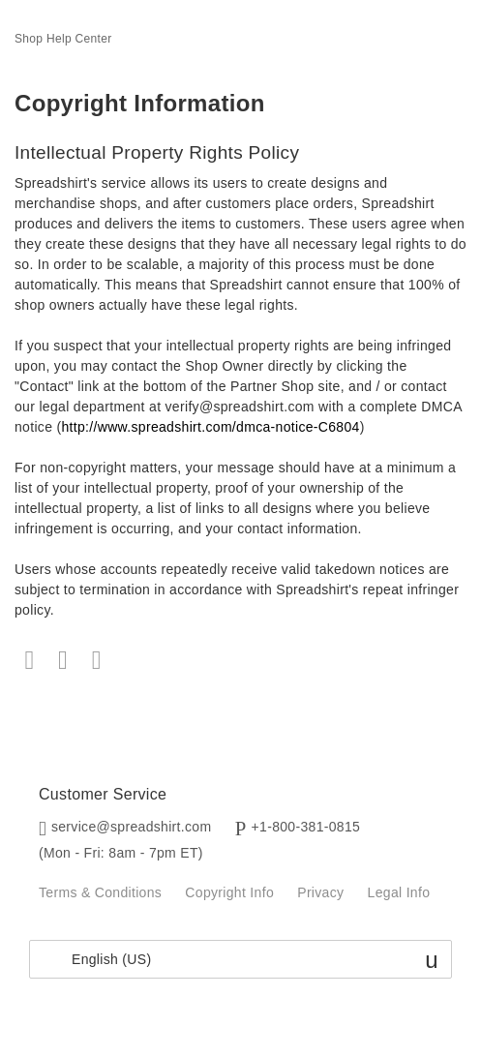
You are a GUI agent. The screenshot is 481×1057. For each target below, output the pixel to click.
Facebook (30, 661)
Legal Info (399, 892)
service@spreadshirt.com (131, 826)
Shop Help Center (63, 38)
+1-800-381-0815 (306, 826)
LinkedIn (96, 661)
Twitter (63, 661)
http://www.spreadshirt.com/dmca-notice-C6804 (210, 427)
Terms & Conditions (100, 892)
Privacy (320, 892)
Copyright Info (229, 892)
